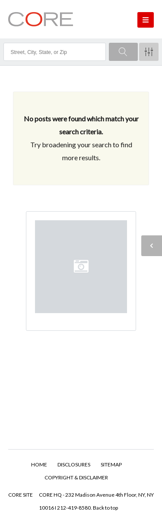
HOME (39, 464)
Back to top (105, 507)
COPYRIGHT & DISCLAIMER (76, 477)
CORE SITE (20, 494)
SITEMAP (111, 464)
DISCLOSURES (73, 464)
